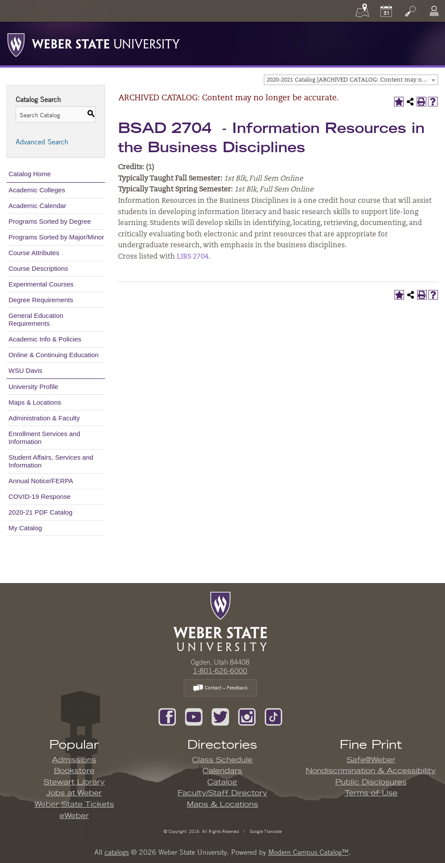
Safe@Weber (371, 760)
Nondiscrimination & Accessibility (371, 770)
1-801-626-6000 (220, 670)
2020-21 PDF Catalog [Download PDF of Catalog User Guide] (41, 512)
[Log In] (434, 11)
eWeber (74, 815)
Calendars (222, 770)
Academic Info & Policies (45, 339)
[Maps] (362, 11)
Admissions (74, 760)
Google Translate (265, 831)
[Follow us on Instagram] (247, 716)
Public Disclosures (371, 782)
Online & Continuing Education (54, 354)
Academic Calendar (38, 205)
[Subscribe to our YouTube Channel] (193, 716)
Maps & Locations (35, 402)
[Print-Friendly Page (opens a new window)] (421, 101)
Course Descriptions (38, 268)
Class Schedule (222, 760)
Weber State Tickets (74, 804)
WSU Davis (26, 370)
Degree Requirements (41, 300)
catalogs (117, 852)
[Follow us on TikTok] (273, 716)
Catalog (222, 782)
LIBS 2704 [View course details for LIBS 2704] (193, 256)
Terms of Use (371, 793)
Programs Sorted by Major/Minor (56, 237)
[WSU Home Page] (220, 621)
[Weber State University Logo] (93, 42)
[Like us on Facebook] (167, 716)
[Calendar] (386, 11)
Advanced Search (42, 141)
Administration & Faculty (44, 418)
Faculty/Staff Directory (222, 793)
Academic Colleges (37, 190)
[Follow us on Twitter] (220, 716)
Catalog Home (30, 173)
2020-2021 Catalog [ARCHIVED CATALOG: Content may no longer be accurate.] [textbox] (352, 80)
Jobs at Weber (74, 793)
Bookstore (74, 770)
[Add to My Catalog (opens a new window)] (399, 101)
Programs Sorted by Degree (50, 221)
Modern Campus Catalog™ (308, 852)
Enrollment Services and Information (45, 437)
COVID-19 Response (40, 496)
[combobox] (351, 80)
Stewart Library (74, 782)
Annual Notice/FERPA (41, 480)
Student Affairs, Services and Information (51, 461)
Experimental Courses (41, 284)
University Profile (33, 386)
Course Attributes (34, 252)
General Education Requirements (36, 319)
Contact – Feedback (220, 688)
